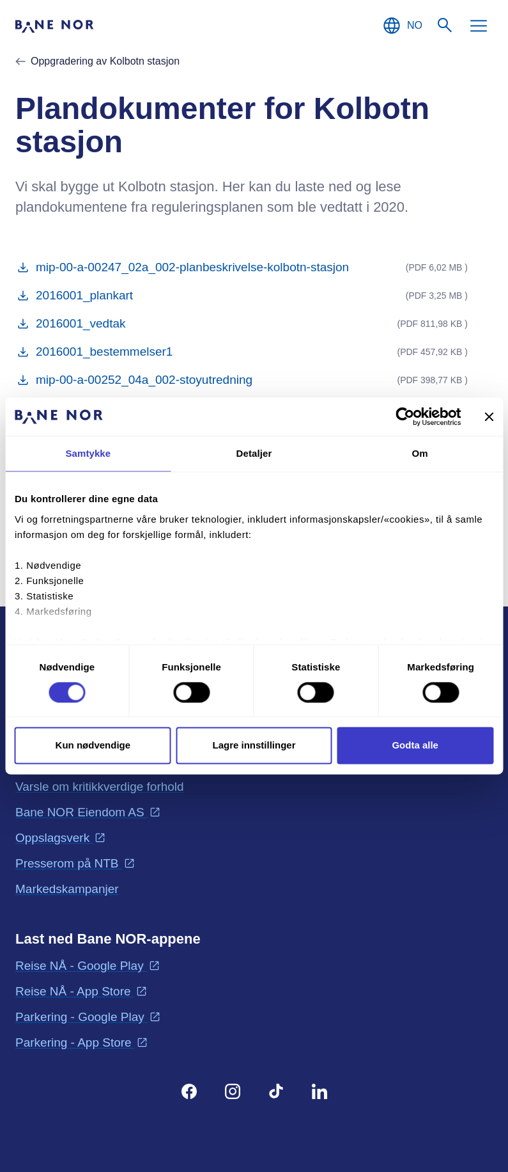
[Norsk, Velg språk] (402, 26)
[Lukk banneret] (488, 416)
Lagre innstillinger (253, 745)
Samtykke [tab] (88, 453)
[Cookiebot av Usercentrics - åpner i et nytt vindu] (405, 416)
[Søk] (445, 26)
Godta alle (415, 745)
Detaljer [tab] (254, 453)
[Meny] (479, 26)
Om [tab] (420, 453)
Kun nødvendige (93, 745)
